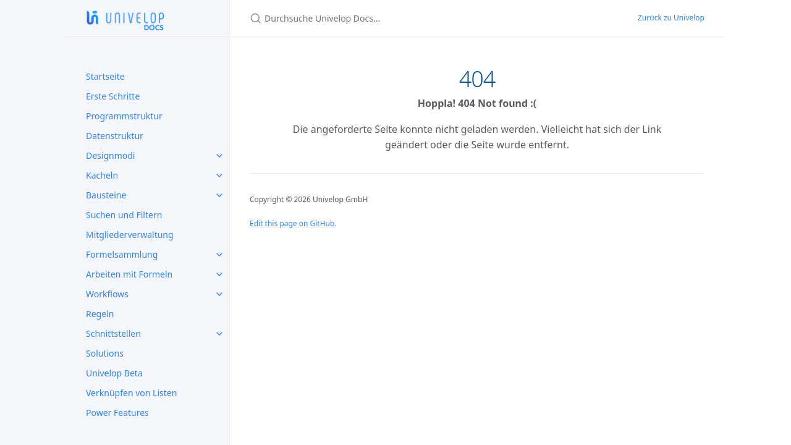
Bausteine (106, 195)
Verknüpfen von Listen (131, 393)
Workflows (107, 294)
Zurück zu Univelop (671, 17)
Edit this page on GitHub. (293, 223)
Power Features (117, 412)
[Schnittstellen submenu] (219, 334)
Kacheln (102, 175)
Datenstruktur (114, 136)
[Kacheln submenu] (219, 175)
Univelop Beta (114, 373)
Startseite (105, 76)
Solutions (105, 353)
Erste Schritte (113, 96)
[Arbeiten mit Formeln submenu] (219, 274)
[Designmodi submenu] (219, 156)
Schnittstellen (113, 333)
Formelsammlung (122, 254)
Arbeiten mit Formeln (129, 274)
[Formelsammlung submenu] (219, 255)
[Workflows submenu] (219, 294)
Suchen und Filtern (124, 215)
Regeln (100, 314)
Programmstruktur (124, 116)
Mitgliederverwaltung (130, 234)
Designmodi (110, 155)
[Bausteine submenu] (219, 195)
